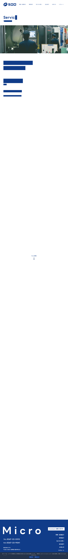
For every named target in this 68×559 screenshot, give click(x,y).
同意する (31, 557)
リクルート (61, 4)
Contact (56, 529)
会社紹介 (47, 4)
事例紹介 (31, 4)
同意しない (37, 557)
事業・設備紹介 (22, 4)
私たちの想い (39, 4)
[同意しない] (66, 555)
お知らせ (54, 4)
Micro (23, 530)
